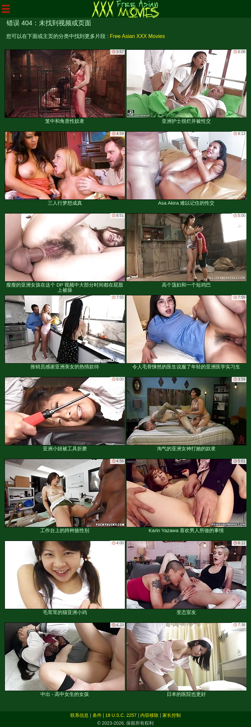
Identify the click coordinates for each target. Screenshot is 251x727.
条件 (97, 715)
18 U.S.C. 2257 (121, 715)
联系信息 (79, 715)
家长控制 (171, 715)
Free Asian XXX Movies (137, 36)
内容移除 (149, 715)
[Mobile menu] (6, 9)
